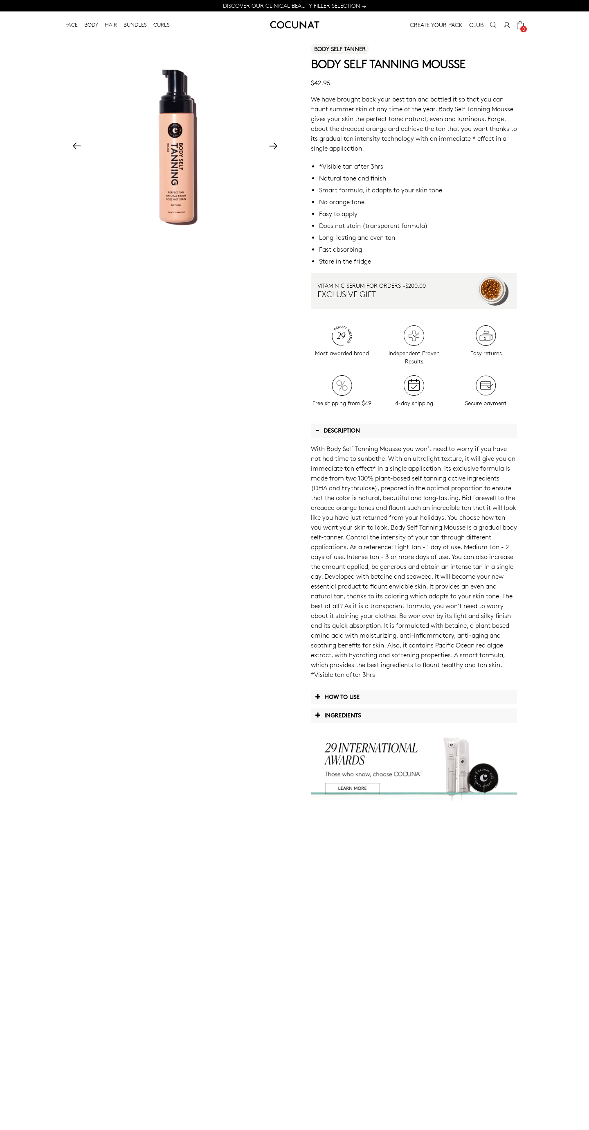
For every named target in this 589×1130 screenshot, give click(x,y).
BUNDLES (135, 24)
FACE (71, 24)
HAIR (111, 24)
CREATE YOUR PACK (436, 24)
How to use (337, 696)
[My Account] (506, 25)
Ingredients (338, 715)
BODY (91, 24)
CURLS (161, 24)
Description (337, 430)
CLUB (476, 24)
